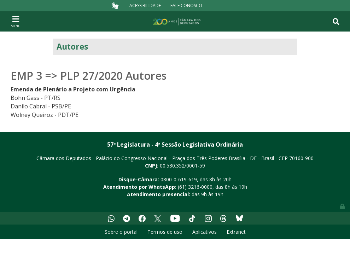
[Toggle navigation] (15, 21)
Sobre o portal (121, 231)
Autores (72, 46)
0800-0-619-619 (179, 179)
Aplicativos (204, 231)
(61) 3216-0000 (195, 186)
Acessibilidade (145, 5)
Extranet (236, 231)
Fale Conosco (186, 5)
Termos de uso (164, 231)
